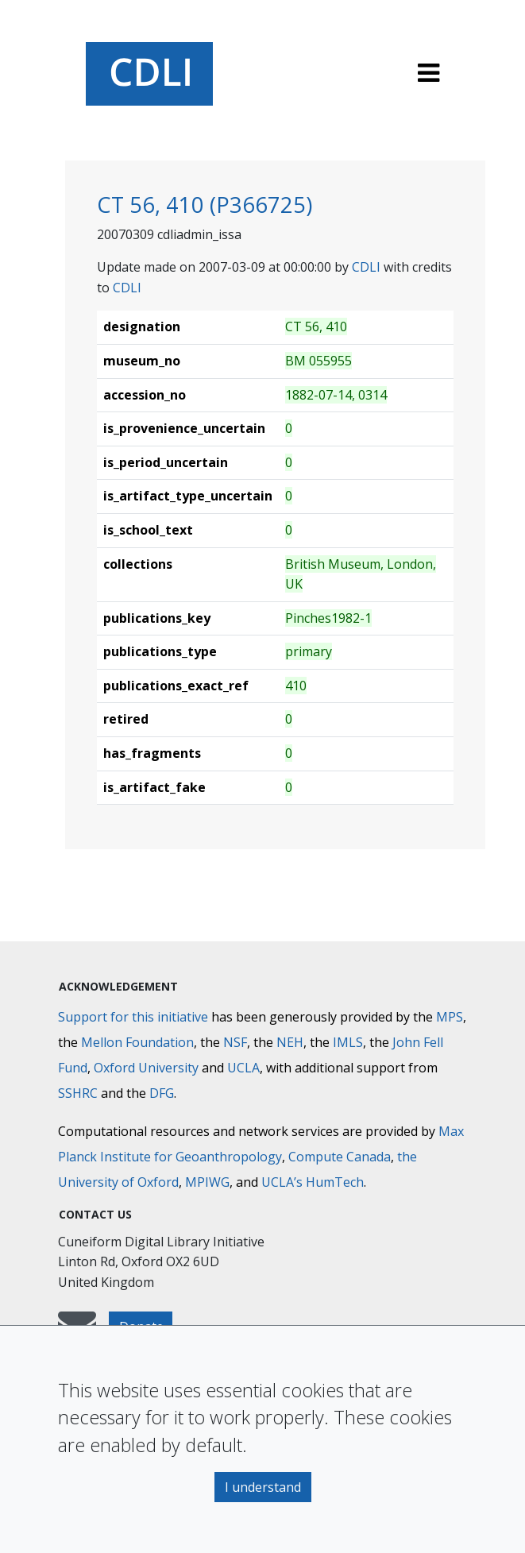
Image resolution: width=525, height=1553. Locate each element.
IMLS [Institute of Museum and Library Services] (348, 1042)
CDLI (366, 267)
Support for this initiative (133, 1017)
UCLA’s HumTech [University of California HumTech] (312, 1182)
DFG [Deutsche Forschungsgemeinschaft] (161, 1093)
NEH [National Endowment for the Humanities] (289, 1042)
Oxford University (146, 1067)
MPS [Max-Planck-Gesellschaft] (449, 1017)
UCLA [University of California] (243, 1067)
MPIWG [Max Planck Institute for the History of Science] (207, 1182)
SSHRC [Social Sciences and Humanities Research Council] (78, 1093)
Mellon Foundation (137, 1042)
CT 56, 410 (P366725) (204, 204)
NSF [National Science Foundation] (235, 1042)
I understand (263, 1487)
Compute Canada (339, 1156)
